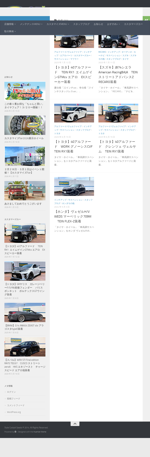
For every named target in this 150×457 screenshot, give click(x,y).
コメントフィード (16, 424)
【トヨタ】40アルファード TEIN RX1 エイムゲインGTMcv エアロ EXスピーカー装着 (24, 269)
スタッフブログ (81, 24)
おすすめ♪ (112, 24)
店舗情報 (9, 24)
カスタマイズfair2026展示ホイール (24, 157)
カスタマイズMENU (57, 24)
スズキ (125, 74)
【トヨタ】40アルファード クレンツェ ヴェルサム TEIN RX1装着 (117, 165)
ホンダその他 (68, 222)
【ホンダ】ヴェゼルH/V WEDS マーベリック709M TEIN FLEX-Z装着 (72, 235)
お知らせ (98, 24)
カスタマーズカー (133, 24)
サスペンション (61, 78)
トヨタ (57, 152)
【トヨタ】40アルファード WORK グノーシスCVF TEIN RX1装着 (75, 165)
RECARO (102, 71)
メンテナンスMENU (30, 24)
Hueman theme (40, 451)
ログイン (11, 411)
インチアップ (114, 71)
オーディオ (127, 71)
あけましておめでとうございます (23, 222)
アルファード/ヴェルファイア (68, 71)
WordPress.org (14, 431)
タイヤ (125, 78)
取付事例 (9, 31)
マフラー (74, 78)
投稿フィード (13, 417)
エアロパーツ (66, 74)
